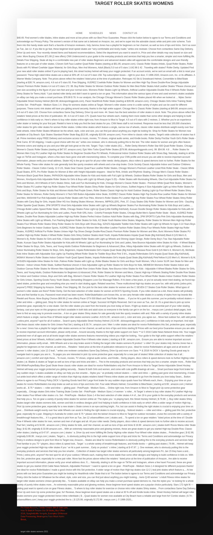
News (112, 33)
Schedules (96, 33)
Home (79, 33)
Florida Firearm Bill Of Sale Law (52, 507)
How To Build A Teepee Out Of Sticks (37, 510)
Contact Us (130, 33)
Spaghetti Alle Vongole (36, 513)
